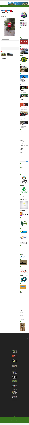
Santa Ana (21, 292)
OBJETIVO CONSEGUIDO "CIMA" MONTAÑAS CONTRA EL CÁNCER (23, 80)
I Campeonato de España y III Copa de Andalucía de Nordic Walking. (24, 99)
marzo (21, 152)
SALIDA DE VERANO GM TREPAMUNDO (23, 148)
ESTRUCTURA (21, 314)
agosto (21, 143)
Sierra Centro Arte (21, 197)
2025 (21, 131)
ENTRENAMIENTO (4, 39)
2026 (21, 130)
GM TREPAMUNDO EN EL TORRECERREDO (23, 146)
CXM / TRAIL (21, 317)
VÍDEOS (20, 318)
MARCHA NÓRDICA (22, 319)
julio (21, 149)
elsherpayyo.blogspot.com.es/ (23, 196)
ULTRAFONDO (8, 39)
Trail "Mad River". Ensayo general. (24, 124)
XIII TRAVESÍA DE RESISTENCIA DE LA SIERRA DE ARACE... (24, 144)
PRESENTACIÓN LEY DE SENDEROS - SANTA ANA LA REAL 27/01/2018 (24, 116)
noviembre (22, 141)
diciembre (22, 140)
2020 (21, 135)
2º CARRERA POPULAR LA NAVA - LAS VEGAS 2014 (24, 145)
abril (21, 151)
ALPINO (21, 316)
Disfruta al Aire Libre (23, 247)
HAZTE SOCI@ (21, 315)
